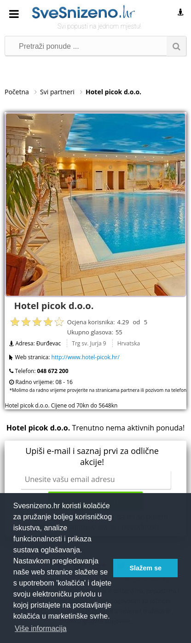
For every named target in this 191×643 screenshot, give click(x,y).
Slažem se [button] (145, 568)
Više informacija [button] (41, 628)
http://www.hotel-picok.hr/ (85, 357)
